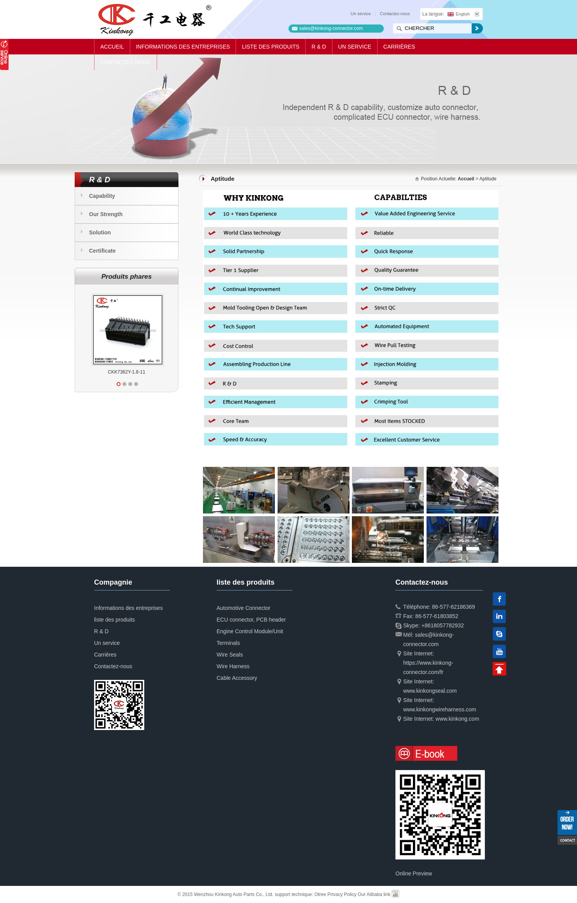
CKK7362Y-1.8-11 (126, 372)
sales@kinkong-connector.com (331, 28)
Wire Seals (230, 654)
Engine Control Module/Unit (250, 631)
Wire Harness (233, 666)
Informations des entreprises (183, 47)
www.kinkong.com (457, 719)
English (459, 14)
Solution (100, 232)
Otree (320, 894)
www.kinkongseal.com (430, 691)
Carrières (399, 47)
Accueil (112, 47)
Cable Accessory (237, 678)
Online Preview (413, 873)
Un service (361, 13)
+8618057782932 (442, 625)
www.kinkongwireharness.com (439, 709)
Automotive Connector (244, 608)
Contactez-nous (395, 13)
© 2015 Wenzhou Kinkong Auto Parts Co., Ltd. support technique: (246, 894)
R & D (318, 47)
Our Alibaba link (374, 894)
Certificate (102, 251)
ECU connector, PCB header (251, 620)
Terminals (228, 643)
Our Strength (105, 214)
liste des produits (270, 47)
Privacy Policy (342, 894)
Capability (102, 196)
